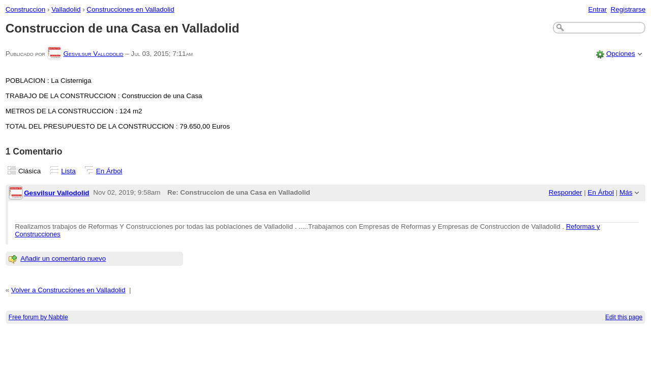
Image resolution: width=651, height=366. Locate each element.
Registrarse (628, 9)
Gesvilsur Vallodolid (93, 53)
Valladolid (65, 9)
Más (625, 192)
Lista (68, 171)
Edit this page (623, 317)
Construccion (25, 9)
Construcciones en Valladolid (130, 9)
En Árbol (109, 171)
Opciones (620, 53)
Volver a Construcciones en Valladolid (68, 290)
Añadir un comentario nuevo (63, 258)
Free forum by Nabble (38, 317)
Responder (565, 192)
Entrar (597, 9)
